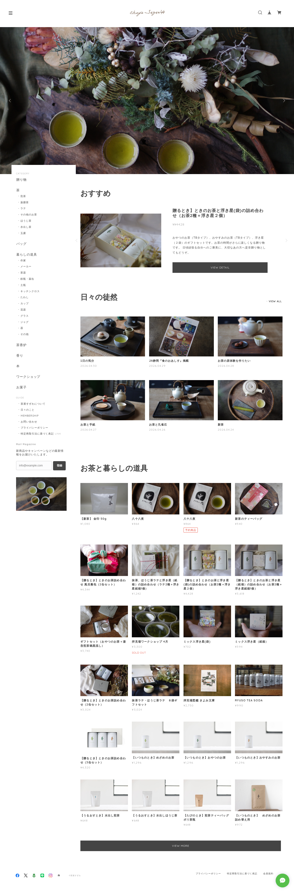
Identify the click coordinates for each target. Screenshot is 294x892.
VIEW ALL (275, 301)
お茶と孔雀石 (158, 424)
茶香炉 (21, 346)
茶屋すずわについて (33, 405)
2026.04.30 (88, 365)
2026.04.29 (157, 365)
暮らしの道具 (26, 255)
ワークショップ (28, 378)
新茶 (221, 424)
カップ (24, 304)
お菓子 (21, 389)
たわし (24, 297)
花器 (23, 310)
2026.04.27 (88, 429)
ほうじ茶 (25, 221)
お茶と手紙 (87, 424)
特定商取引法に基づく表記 (37, 435)
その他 (24, 334)
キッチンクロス (30, 292)
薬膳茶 (24, 202)
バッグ (21, 244)
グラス (24, 316)
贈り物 (21, 180)
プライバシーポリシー (34, 429)
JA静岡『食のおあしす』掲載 (169, 360)
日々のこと (27, 411)
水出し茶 (25, 227)
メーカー (25, 267)
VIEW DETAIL (220, 267)
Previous (10, 100)
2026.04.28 (226, 365)
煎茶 (23, 196)
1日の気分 (87, 360)
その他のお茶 (28, 215)
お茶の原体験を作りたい (234, 360)
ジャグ (24, 322)
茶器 (23, 273)
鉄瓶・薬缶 (27, 279)
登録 (59, 467)
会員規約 (268, 872)
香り (19, 356)
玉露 (23, 233)
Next (283, 100)
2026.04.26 (157, 429)
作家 (23, 261)
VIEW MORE (181, 845)
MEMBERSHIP (30, 417)
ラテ (23, 208)
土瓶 (23, 285)
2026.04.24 (226, 429)
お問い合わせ (29, 423)
